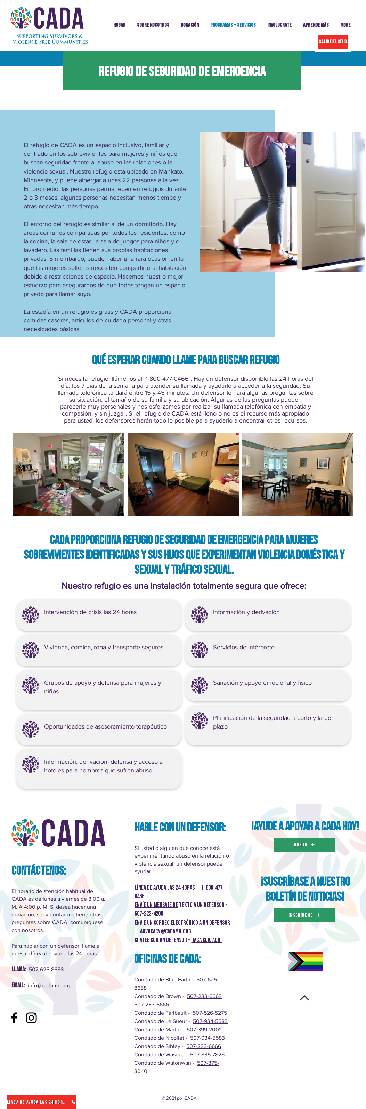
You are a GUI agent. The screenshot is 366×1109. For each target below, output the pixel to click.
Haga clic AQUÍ (206, 940)
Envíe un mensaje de (156, 905)
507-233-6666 (151, 1004)
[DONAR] (304, 845)
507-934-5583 (210, 1021)
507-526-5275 (210, 1013)
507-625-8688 (46, 969)
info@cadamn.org (49, 985)
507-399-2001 (204, 1029)
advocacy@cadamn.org (165, 931)
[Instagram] (31, 1018)
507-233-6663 (204, 996)
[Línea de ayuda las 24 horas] (41, 1102)
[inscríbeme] (304, 915)
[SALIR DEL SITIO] (333, 41)
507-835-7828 (207, 1055)
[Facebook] (14, 1018)
